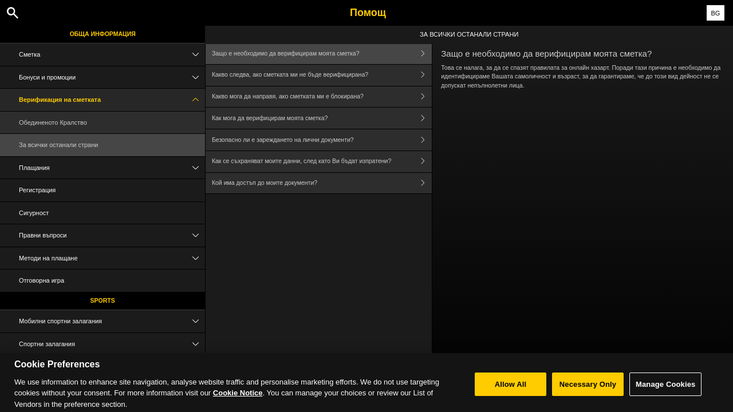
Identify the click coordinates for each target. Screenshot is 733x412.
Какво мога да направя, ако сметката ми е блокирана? (322, 97)
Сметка (112, 54)
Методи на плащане (112, 258)
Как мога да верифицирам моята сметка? (322, 118)
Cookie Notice (238, 401)
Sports (102, 300)
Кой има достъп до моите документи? (322, 183)
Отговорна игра (41, 280)
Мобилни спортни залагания (112, 321)
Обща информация (103, 33)
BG (715, 13)
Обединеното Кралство (53, 122)
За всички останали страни (58, 144)
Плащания (112, 168)
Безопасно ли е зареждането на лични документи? (322, 139)
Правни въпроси (112, 235)
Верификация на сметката (112, 100)
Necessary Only (587, 392)
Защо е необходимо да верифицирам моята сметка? (322, 53)
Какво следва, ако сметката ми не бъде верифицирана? (322, 75)
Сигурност (34, 212)
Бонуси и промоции (112, 77)
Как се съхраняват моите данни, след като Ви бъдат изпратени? (322, 161)
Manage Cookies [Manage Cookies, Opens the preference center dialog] (665, 392)
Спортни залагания (112, 344)
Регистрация (37, 190)
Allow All (511, 392)
